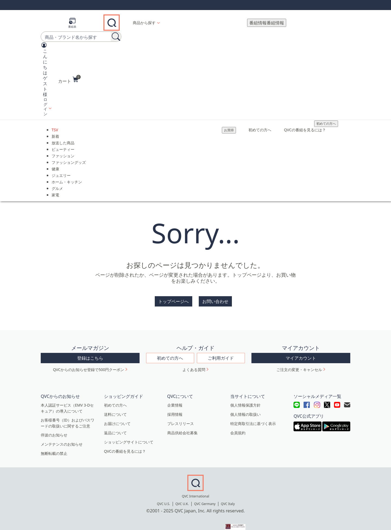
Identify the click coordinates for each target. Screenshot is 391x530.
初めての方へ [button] (170, 347)
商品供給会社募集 (182, 421)
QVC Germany (205, 493)
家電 (55, 188)
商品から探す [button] (144, 19)
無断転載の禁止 (54, 442)
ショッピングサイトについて (128, 431)
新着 (55, 130)
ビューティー (63, 143)
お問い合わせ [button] (215, 295)
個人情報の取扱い (245, 403)
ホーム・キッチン (67, 175)
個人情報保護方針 (245, 394)
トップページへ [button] (173, 295)
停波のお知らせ (54, 424)
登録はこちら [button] (90, 347)
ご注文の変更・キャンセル (299, 358)
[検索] (116, 31)
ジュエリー (61, 169)
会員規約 (237, 421)
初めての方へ (326, 117)
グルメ (57, 182)
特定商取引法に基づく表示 (253, 412)
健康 (55, 162)
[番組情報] (266, 19)
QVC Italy (228, 493)
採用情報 (174, 403)
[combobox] (70, 31)
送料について (115, 403)
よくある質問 (193, 358)
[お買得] (229, 124)
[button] (44, 73)
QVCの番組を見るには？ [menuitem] (305, 123)
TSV (55, 123)
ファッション (63, 149)
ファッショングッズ (69, 156)
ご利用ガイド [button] (221, 347)
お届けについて (117, 412)
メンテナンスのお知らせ (62, 433)
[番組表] (72, 19)
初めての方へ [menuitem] (259, 123)
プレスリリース (180, 412)
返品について (115, 421)
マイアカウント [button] (301, 347)
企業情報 (174, 394)
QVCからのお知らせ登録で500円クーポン (88, 358)
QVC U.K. (182, 493)
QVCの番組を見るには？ (125, 440)
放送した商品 (63, 136)
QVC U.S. (163, 493)
